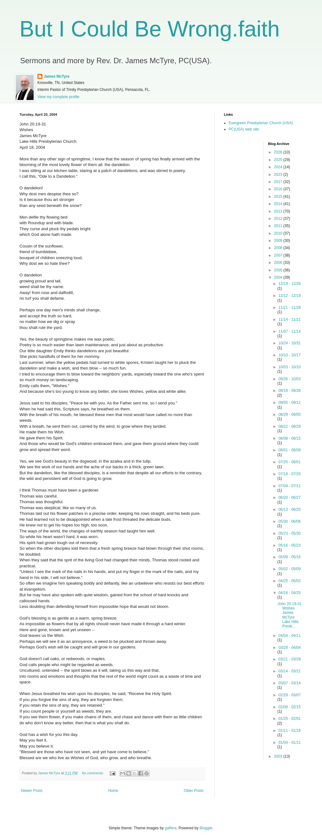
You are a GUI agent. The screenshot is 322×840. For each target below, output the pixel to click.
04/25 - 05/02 (289, 581)
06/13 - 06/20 (289, 509)
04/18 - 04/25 (289, 593)
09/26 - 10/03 (289, 379)
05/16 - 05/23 (289, 545)
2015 (278, 196)
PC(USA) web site (244, 129)
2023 (278, 174)
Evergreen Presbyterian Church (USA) (261, 123)
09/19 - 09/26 (289, 390)
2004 (278, 277)
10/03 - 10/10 (289, 367)
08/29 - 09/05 (289, 414)
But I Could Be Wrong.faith (149, 29)
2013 (278, 211)
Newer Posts (31, 790)
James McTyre (56, 76)
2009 (278, 240)
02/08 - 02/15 (289, 707)
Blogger (206, 828)
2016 (278, 189)
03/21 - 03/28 (289, 659)
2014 (278, 204)
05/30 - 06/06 (289, 521)
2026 (278, 152)
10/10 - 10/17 (289, 355)
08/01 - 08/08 (289, 450)
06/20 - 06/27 (289, 497)
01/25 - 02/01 (289, 718)
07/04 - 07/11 (289, 486)
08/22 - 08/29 (289, 426)
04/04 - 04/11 (289, 635)
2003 (278, 756)
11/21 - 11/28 (289, 307)
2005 (278, 270)
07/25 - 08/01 (289, 462)
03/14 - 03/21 (289, 671)
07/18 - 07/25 (289, 474)
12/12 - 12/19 (289, 295)
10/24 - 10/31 (289, 343)
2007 (278, 255)
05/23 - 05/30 (289, 533)
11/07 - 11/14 (289, 331)
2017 (278, 182)
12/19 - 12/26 (289, 283)
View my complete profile (58, 97)
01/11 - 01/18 (289, 730)
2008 (278, 248)
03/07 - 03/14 (289, 683)
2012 (278, 218)
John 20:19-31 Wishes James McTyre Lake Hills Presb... (289, 615)
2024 (278, 167)
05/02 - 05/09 (289, 569)
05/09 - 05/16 (289, 557)
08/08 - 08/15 (289, 438)
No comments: (93, 773)
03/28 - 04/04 (289, 647)
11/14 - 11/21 (289, 319)
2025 (278, 160)
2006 (278, 262)
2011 (278, 226)
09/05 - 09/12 (289, 402)
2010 (278, 233)
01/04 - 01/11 (289, 742)
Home (113, 790)
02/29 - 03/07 (289, 695)
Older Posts (193, 790)
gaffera (170, 828)
